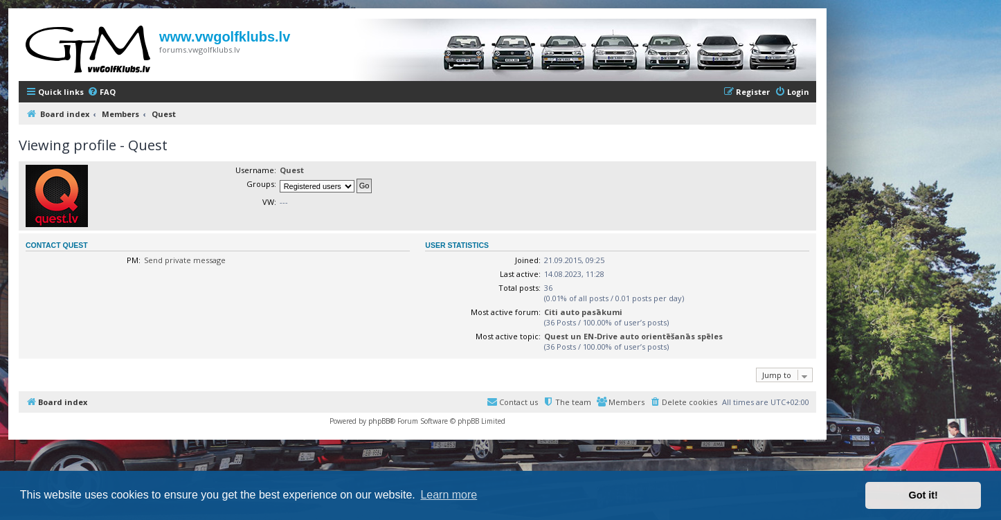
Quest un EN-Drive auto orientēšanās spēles (633, 336)
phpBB (379, 421)
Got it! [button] (923, 495)
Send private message (185, 260)
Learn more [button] (448, 495)
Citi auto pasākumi (583, 312)
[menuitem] (101, 92)
